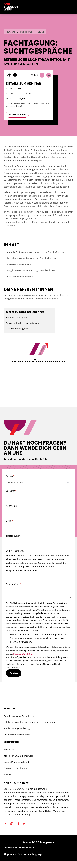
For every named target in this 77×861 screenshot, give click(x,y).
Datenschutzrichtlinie (23, 653)
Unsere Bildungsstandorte (17, 734)
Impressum (10, 847)
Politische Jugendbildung (17, 728)
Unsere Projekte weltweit (16, 761)
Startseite (10, 31)
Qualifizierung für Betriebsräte (19, 716)
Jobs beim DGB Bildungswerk (18, 755)
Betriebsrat (26, 31)
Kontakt (8, 774)
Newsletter (9, 749)
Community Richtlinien (15, 767)
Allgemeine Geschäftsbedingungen (24, 854)
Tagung (40, 31)
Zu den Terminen (17, 114)
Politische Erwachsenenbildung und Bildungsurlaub (30, 722)
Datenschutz (26, 847)
